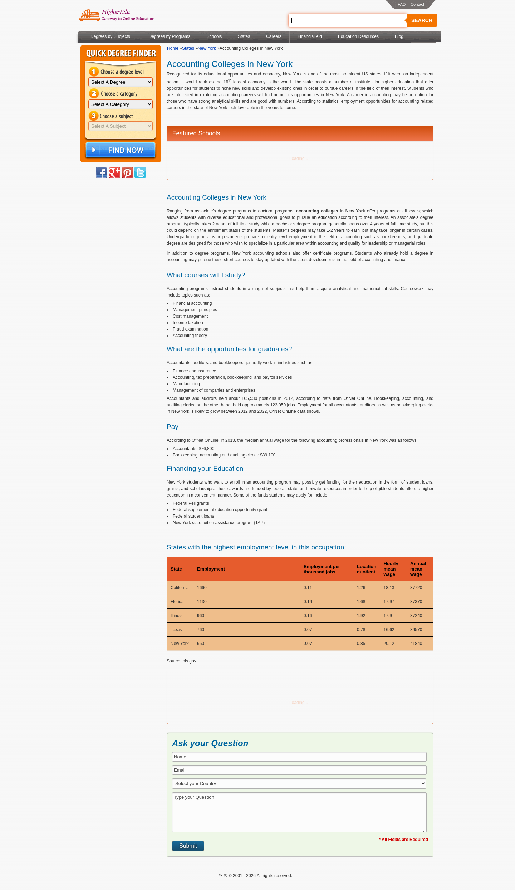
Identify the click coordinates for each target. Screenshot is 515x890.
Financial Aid (310, 36)
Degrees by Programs (170, 36)
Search (421, 20)
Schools (214, 36)
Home (172, 48)
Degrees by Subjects (110, 36)
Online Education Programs (116, 15)
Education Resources (358, 36)
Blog (399, 36)
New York (207, 48)
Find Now (120, 150)
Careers (273, 36)
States (244, 36)
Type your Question (299, 812)
